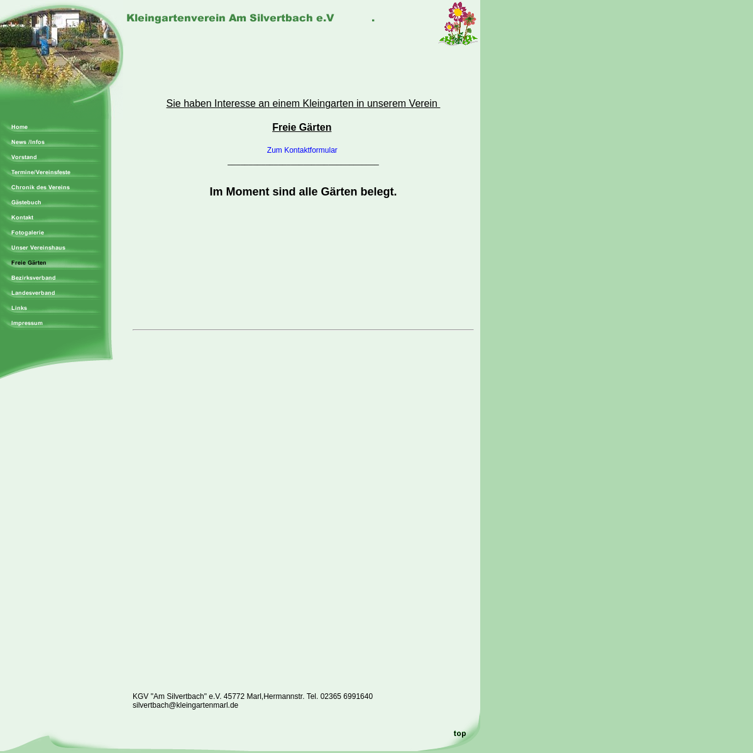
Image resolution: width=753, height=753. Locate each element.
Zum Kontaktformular (303, 150)
